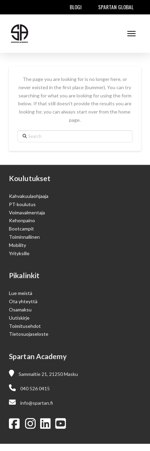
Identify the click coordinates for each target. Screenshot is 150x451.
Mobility (17, 245)
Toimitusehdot (25, 326)
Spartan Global (116, 7)
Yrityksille (19, 253)
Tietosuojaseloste (28, 334)
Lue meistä (20, 293)
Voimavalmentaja (27, 212)
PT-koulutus (22, 204)
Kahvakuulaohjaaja (28, 196)
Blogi (76, 7)
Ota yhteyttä (23, 301)
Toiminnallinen (24, 237)
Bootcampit (21, 229)
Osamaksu (20, 309)
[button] (131, 33)
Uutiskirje (19, 318)
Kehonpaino (22, 220)
